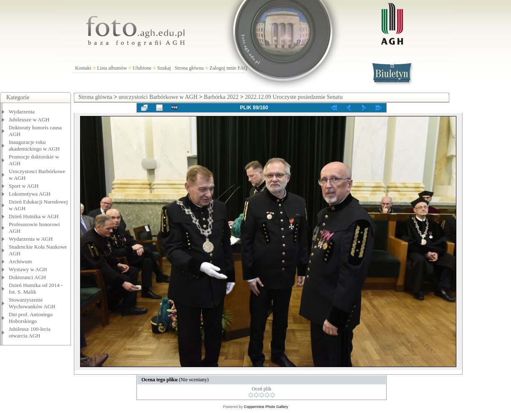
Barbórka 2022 (221, 97)
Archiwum (20, 261)
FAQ (242, 68)
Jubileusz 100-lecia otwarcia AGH (29, 332)
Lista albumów (112, 68)
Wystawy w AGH (28, 269)
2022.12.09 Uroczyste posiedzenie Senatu (293, 97)
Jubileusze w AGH (29, 119)
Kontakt (83, 68)
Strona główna (189, 68)
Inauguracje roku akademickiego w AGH (34, 145)
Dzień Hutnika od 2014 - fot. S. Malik (36, 288)
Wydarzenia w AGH (31, 239)
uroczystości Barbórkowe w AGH (157, 97)
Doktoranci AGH (27, 277)
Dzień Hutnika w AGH (34, 216)
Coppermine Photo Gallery (266, 407)
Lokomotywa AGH (29, 194)
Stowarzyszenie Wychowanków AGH (32, 303)
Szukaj (164, 68)
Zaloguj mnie (222, 68)
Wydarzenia (22, 111)
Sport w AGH (24, 186)
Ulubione (142, 68)
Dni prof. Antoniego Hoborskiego (31, 317)
